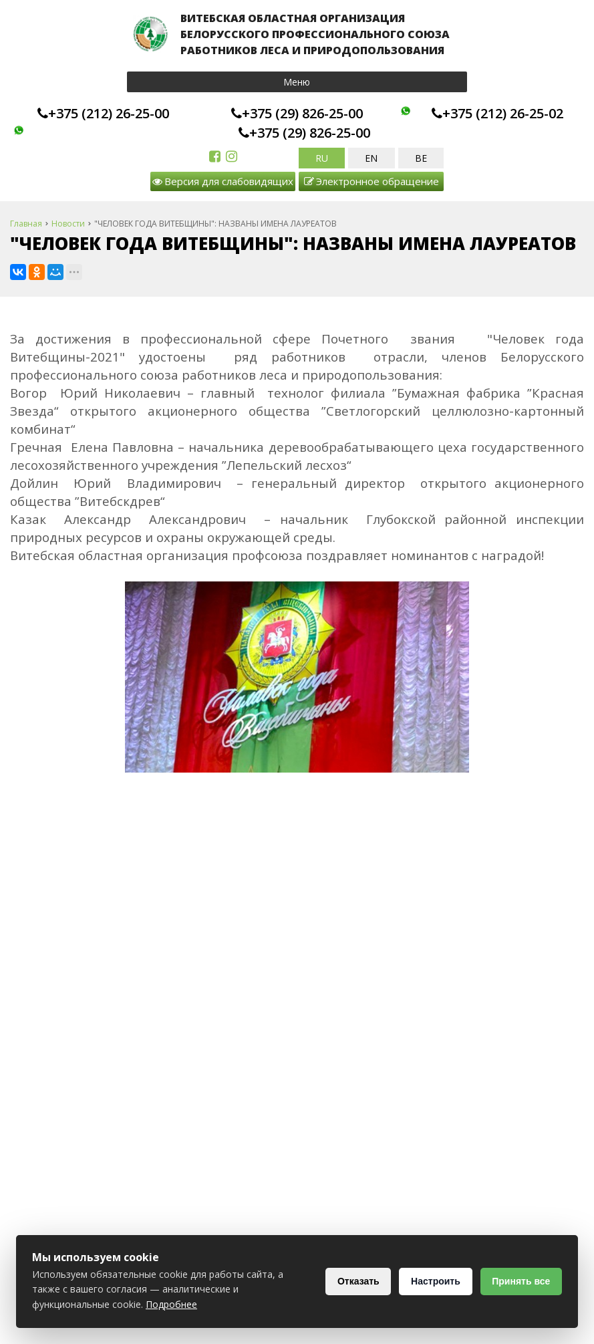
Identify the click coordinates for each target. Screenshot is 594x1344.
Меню (296, 82)
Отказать (354, 1281)
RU (321, 158)
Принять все (520, 1281)
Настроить (433, 1281)
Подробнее (171, 1304)
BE (421, 158)
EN (371, 158)
